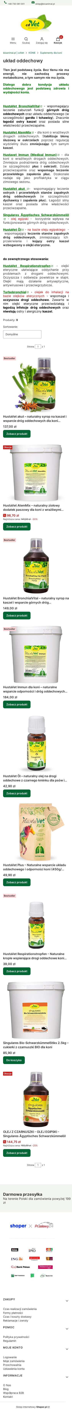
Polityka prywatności (16, 1337)
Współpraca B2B (13, 1392)
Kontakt (8, 1396)
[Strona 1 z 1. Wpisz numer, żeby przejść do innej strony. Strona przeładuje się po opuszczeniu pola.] (38, 347)
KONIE (32, 52)
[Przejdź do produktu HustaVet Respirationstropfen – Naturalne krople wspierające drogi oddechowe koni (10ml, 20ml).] (36, 921)
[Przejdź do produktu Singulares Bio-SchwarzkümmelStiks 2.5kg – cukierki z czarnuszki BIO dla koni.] (36, 1010)
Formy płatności (13, 1312)
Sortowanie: (10, 326)
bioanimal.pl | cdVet (13, 52)
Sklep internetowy (31, 1406)
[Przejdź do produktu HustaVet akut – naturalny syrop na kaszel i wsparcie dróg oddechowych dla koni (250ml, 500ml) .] (36, 384)
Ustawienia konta (14, 1368)
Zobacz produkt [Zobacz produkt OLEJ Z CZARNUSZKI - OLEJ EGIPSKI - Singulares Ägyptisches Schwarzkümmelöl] (16, 1152)
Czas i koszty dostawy (17, 1316)
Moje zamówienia (14, 1361)
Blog (6, 1389)
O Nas (7, 1385)
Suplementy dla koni (51, 52)
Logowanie (10, 1357)
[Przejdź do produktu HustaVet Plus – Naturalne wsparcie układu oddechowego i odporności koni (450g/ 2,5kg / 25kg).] (36, 832)
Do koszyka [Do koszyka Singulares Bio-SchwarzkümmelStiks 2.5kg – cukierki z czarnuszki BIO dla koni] (14, 1060)
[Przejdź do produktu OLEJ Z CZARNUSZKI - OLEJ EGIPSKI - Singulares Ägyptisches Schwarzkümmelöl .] (36, 1099)
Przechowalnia (12, 1364)
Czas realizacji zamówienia (20, 1309)
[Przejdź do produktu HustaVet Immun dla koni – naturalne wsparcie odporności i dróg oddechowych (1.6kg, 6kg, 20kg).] (36, 654)
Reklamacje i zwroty (15, 1320)
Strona (30, 346)
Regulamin (9, 1340)
